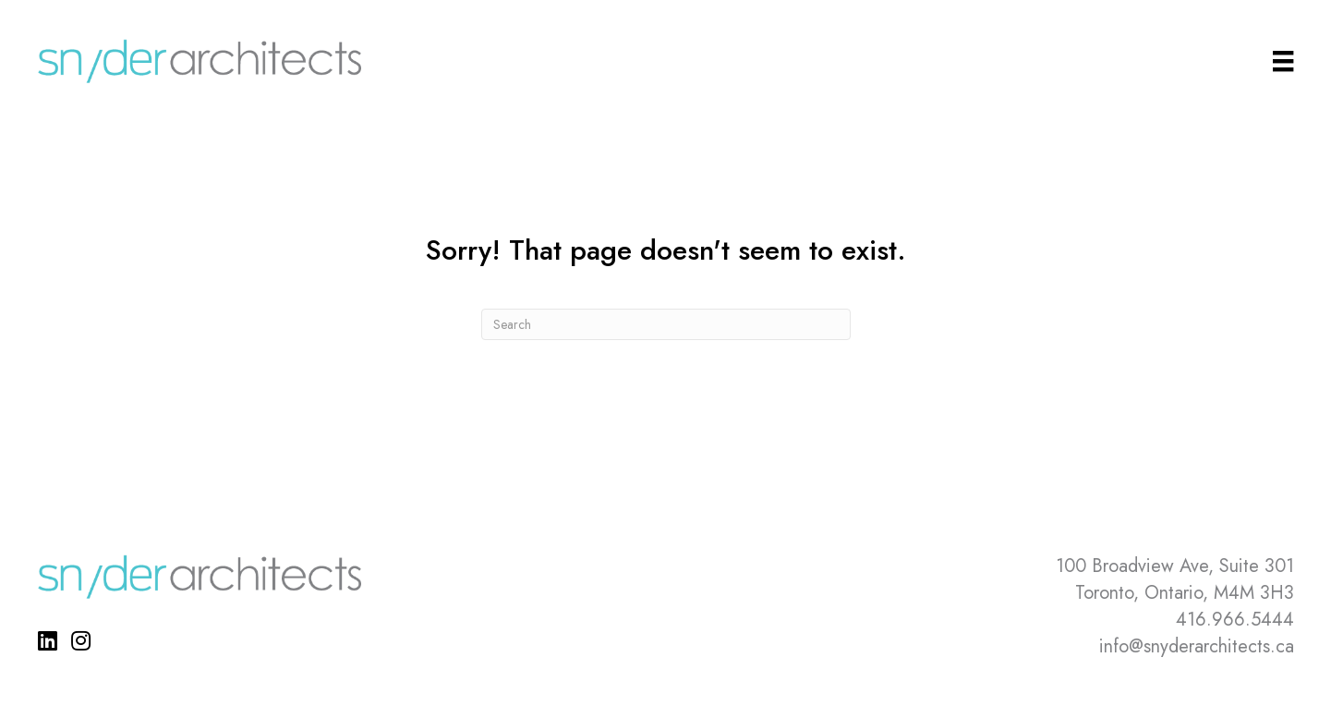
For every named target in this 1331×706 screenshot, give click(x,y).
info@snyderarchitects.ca (1196, 646)
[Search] (666, 324)
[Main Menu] (1283, 61)
